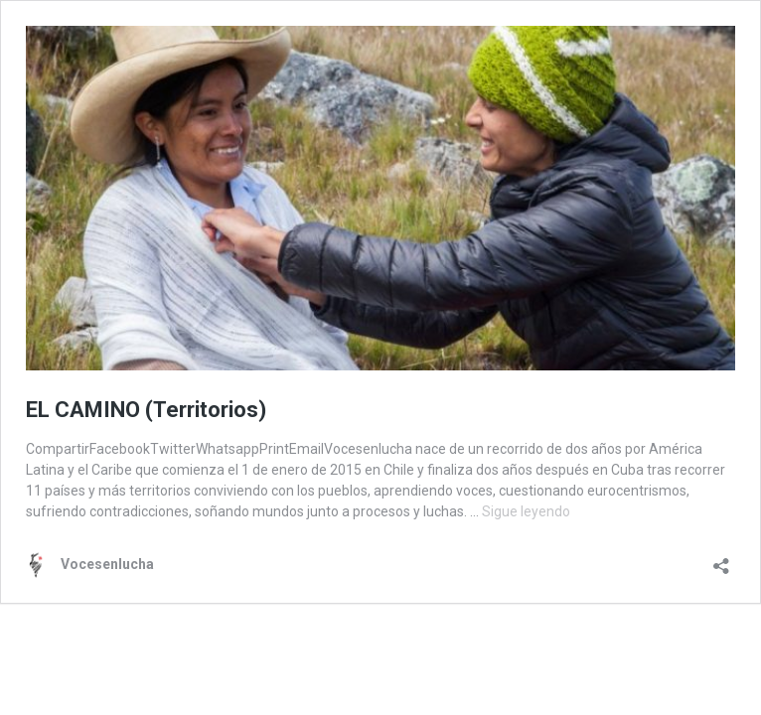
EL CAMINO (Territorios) (146, 409)
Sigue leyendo (526, 511)
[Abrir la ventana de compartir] (721, 559)
